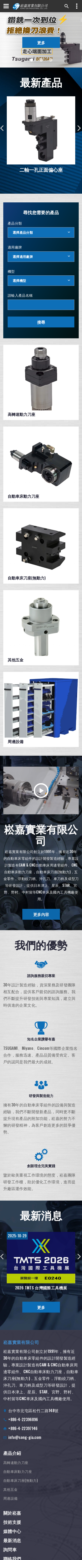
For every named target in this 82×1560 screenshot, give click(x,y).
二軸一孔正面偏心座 (41, 169)
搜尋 (41, 322)
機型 (11, 271)
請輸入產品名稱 (20, 295)
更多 (41, 42)
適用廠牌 (15, 247)
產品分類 (15, 223)
